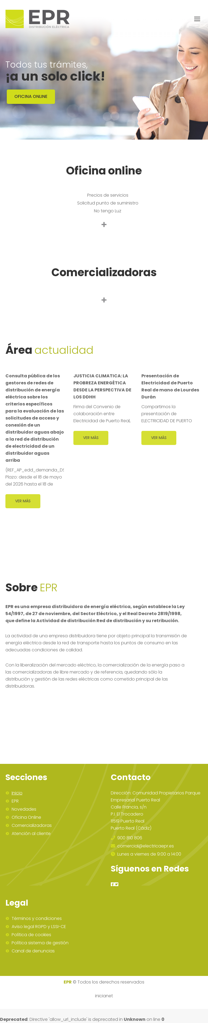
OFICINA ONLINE (30, 96)
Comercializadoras (32, 825)
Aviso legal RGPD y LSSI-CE (39, 926)
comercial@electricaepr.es (142, 846)
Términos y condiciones (37, 918)
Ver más (23, 501)
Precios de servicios (107, 195)
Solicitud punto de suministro (107, 203)
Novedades (24, 809)
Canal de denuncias (33, 951)
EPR (15, 801)
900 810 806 (126, 838)
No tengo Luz (107, 211)
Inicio (17, 793)
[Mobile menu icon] (197, 19)
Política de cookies (31, 935)
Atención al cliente (31, 833)
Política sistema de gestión (40, 943)
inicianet (104, 996)
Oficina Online (26, 817)
